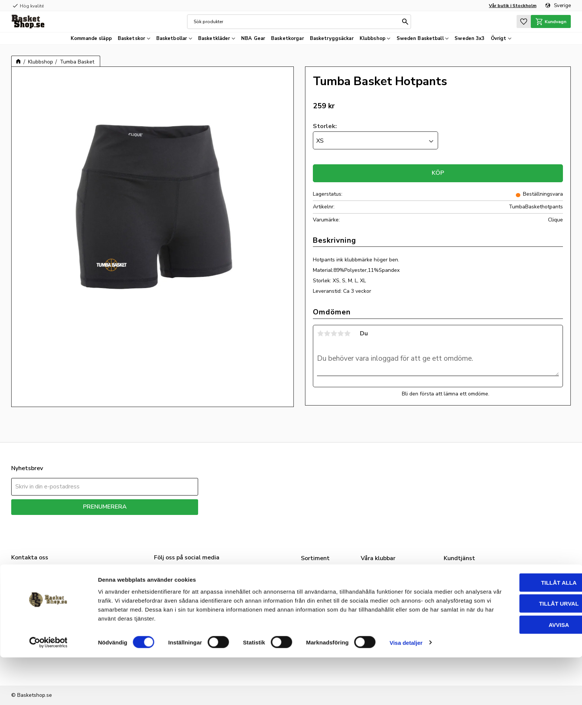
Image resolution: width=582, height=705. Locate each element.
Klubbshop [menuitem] (372, 38)
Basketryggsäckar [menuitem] (332, 38)
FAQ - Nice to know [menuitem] (473, 591)
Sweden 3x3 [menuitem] (469, 38)
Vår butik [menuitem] (459, 582)
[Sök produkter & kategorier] (296, 22)
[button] (521, 21)
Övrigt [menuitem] (498, 38)
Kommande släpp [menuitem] (91, 38)
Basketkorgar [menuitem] (287, 38)
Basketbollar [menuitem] (171, 38)
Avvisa (519, 672)
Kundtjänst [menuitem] (461, 610)
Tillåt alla (519, 630)
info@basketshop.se (35, 610)
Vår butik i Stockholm (512, 6)
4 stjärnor (340, 333)
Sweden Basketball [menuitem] (420, 38)
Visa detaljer (405, 690)
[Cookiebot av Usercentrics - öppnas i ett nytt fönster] (48, 690)
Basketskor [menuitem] (131, 38)
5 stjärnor (347, 333)
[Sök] (403, 22)
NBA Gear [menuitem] (253, 38)
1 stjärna (320, 333)
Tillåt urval (519, 651)
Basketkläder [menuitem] (214, 38)
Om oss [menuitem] (457, 573)
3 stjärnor (333, 333)
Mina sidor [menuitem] (460, 601)
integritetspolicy (131, 520)
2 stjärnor (327, 333)
